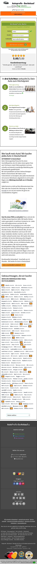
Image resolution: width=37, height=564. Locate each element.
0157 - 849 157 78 (22, 5)
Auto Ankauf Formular (17, 95)
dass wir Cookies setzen (26, 562)
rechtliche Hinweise (17, 547)
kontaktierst (17, 225)
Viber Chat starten (19, 437)
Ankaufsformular (19, 458)
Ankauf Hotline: (15, 456)
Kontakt (4, 190)
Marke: (9, 31)
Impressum (25, 547)
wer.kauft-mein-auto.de (23, 518)
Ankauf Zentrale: (16, 454)
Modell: (9, 35)
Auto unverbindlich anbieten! (13, 264)
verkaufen (9, 284)
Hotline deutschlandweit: (18, 13)
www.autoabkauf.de (21, 522)
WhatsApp (11, 100)
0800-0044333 (23, 454)
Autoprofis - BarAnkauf (23, 3)
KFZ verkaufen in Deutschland (11, 518)
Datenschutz (9, 547)
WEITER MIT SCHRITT (18, 44)
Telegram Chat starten (19, 435)
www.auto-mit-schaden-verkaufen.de (15, 520)
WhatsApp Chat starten (19, 433)
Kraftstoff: (8, 39)
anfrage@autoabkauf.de (25, 7)
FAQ (29, 547)
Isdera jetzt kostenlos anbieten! (18, 210)
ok (34, 562)
